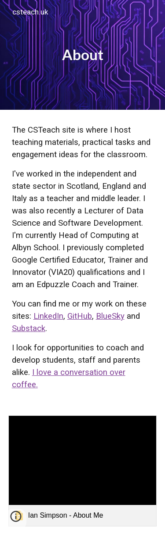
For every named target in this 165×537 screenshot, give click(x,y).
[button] (15, 519)
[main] (82, 54)
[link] (82, 470)
